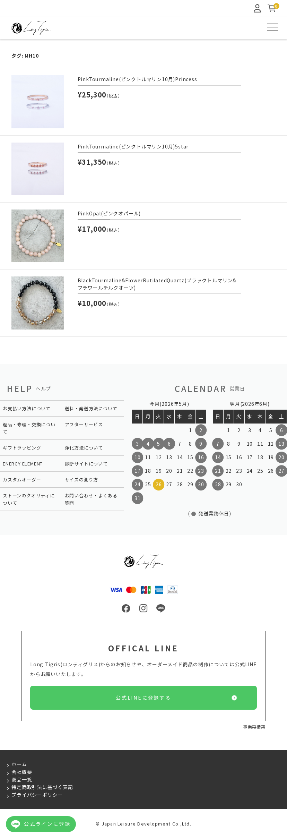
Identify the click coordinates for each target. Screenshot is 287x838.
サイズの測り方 (81, 479)
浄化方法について (84, 447)
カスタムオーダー (22, 479)
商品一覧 (21, 779)
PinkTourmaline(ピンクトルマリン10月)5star (133, 146)
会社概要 (21, 771)
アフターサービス (84, 424)
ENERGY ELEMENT (23, 463)
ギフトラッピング (22, 447)
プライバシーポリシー (37, 794)
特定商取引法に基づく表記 (42, 787)
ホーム (19, 764)
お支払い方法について (27, 408)
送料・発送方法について (91, 408)
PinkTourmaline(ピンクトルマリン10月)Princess (137, 79)
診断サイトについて (86, 463)
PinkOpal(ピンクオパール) (109, 213)
